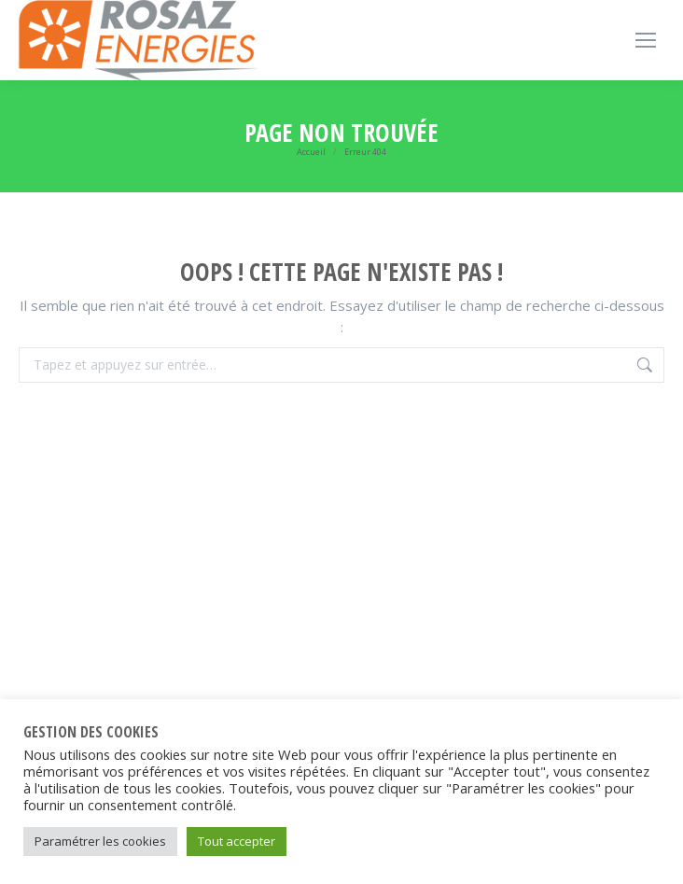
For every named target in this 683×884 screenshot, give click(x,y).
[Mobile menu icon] (645, 40)
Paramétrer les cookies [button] (100, 841)
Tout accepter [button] (236, 841)
